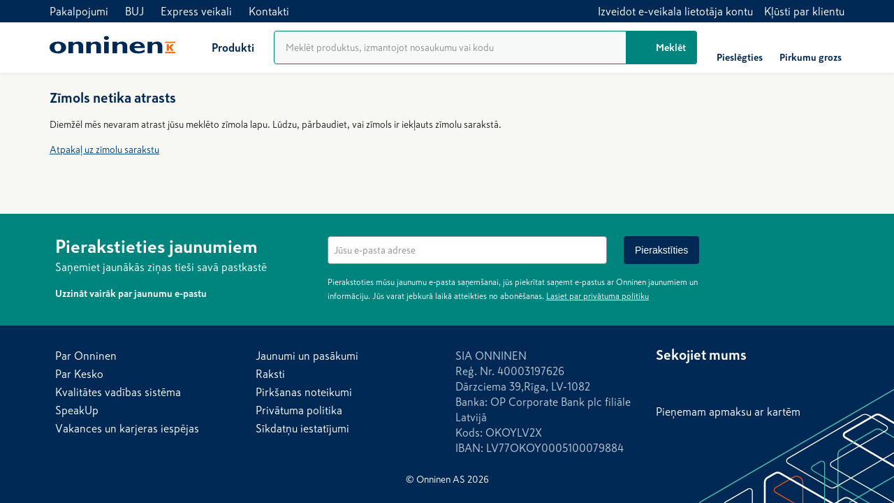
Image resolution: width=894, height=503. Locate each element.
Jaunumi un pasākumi (307, 355)
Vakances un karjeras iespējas (127, 428)
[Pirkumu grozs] (810, 47)
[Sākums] (112, 47)
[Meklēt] (661, 47)
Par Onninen (86, 355)
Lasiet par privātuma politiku (597, 296)
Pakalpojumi (79, 11)
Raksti (270, 373)
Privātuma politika (299, 410)
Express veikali (196, 11)
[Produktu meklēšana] (450, 47)
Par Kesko (79, 373)
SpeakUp (76, 410)
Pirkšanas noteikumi (304, 392)
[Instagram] (695, 381)
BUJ (134, 11)
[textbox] (467, 250)
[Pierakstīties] (661, 250)
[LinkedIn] (723, 381)
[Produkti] (221, 47)
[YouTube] (751, 381)
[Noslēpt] (830, 244)
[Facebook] (667, 381)
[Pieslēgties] (739, 47)
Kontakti (269, 11)
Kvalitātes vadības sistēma (118, 392)
